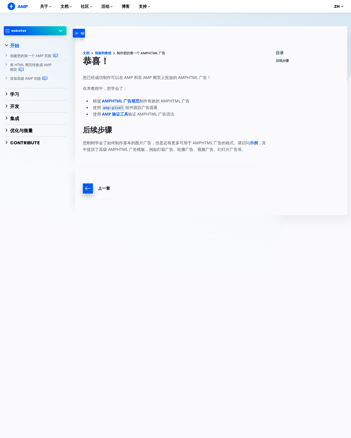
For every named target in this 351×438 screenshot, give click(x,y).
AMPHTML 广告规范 (120, 101)
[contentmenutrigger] (309, 54)
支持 (144, 6)
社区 (86, 6)
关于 (45, 6)
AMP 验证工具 (115, 114)
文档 (66, 6)
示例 (254, 143)
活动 (107, 6)
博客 (126, 6)
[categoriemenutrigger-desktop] (84, 33)
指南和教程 (103, 53)
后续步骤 (282, 61)
